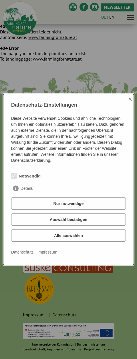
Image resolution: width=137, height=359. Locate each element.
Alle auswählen (68, 235)
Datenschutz (22, 252)
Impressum (47, 252)
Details (27, 188)
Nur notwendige (68, 203)
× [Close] (130, 99)
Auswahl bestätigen (68, 219)
